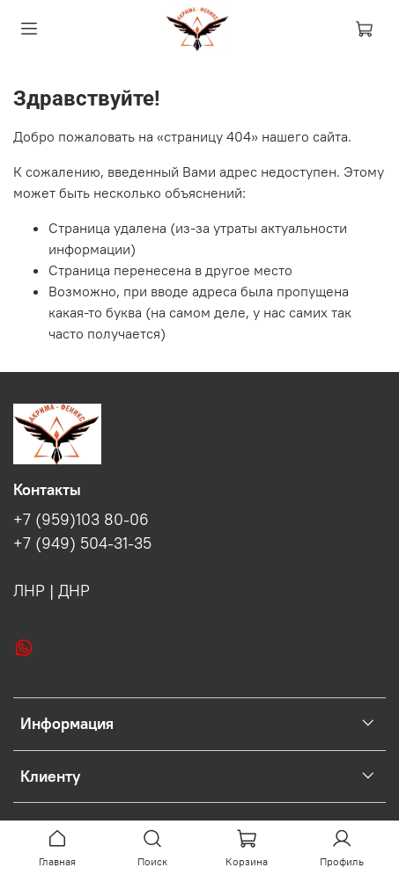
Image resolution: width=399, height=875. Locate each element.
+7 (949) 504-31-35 (82, 543)
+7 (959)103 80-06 (81, 519)
